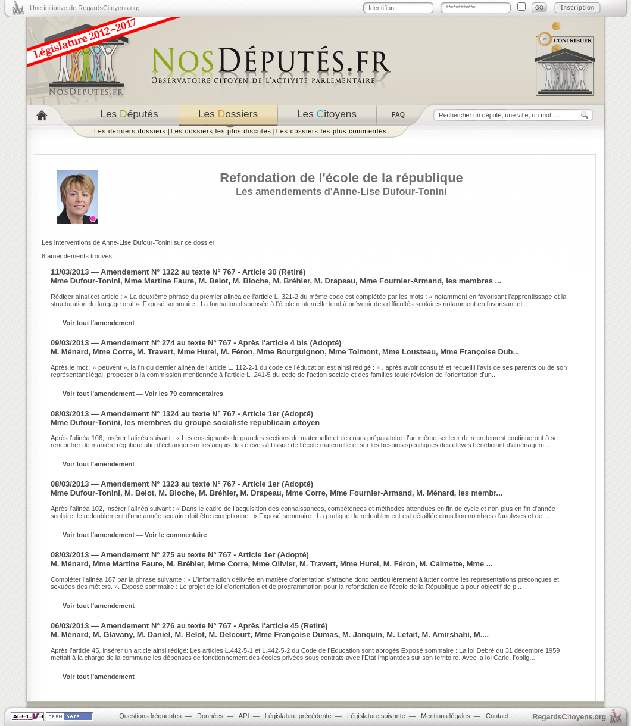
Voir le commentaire (176, 534)
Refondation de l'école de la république (341, 177)
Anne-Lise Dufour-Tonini (390, 191)
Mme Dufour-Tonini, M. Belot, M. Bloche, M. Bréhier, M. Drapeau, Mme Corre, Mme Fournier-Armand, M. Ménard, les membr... (276, 492)
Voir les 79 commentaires (184, 393)
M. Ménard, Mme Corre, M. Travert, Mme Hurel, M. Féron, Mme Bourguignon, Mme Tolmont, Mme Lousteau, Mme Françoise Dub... (285, 351)
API (244, 715)
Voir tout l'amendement (99, 322)
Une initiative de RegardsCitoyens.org (85, 7)
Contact (497, 715)
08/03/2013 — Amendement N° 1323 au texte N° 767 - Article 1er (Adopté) (182, 483)
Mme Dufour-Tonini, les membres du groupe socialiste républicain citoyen (185, 422)
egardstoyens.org (569, 716)
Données (210, 715)
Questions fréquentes (150, 715)
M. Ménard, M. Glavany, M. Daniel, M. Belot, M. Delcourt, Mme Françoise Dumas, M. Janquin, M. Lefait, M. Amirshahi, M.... (270, 634)
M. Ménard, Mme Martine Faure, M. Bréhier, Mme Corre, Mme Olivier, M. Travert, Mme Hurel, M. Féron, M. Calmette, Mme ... (271, 563)
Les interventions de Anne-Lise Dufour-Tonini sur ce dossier (128, 242)
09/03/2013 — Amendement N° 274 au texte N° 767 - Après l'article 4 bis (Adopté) (196, 342)
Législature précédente (298, 715)
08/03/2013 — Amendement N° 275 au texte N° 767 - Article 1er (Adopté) (180, 554)
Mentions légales (445, 715)
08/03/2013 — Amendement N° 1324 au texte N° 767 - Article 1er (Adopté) (182, 413)
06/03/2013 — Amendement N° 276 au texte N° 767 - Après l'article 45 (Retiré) (189, 625)
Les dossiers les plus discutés (221, 131)
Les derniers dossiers (130, 131)
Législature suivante (376, 715)
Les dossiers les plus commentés (331, 131)
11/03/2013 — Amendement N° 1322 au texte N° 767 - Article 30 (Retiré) (178, 271)
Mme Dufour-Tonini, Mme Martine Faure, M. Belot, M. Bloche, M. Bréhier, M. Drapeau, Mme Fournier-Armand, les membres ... (276, 280)
